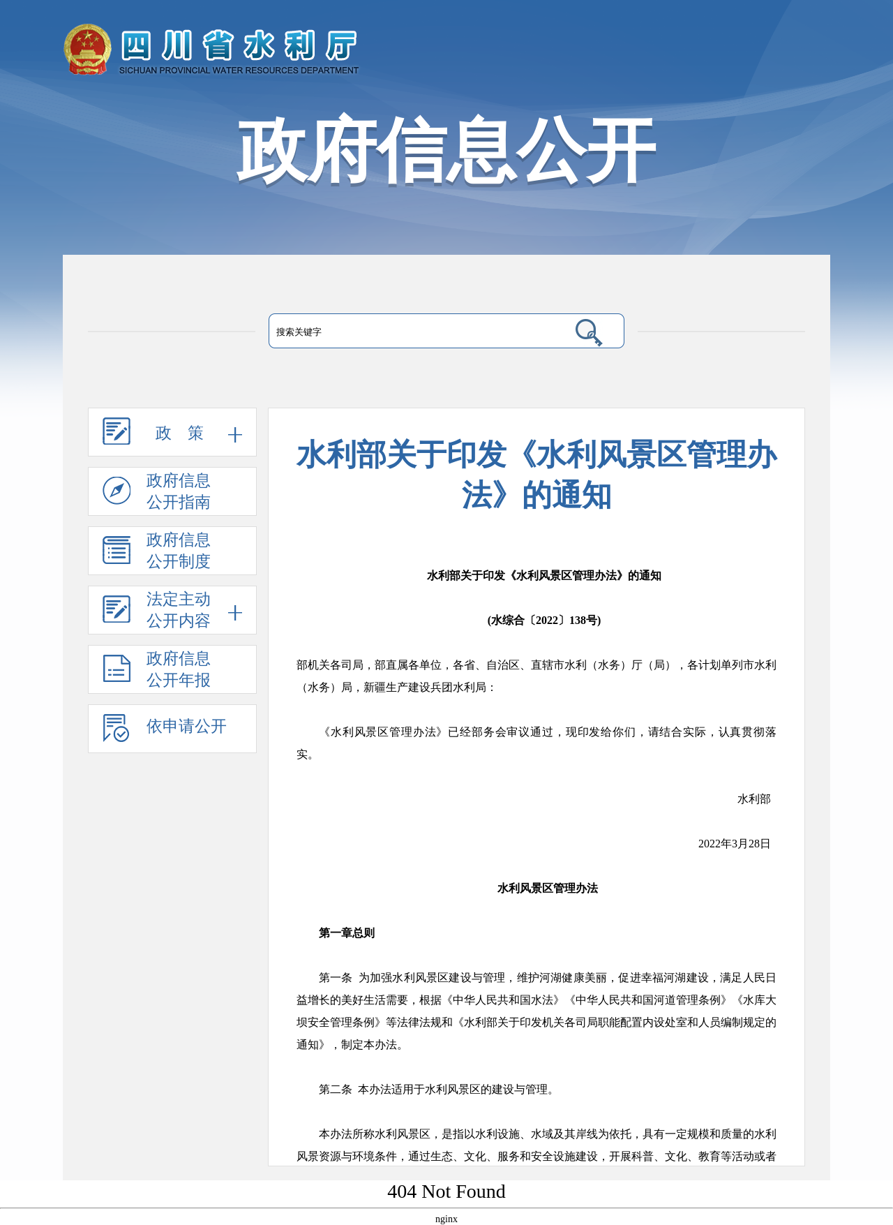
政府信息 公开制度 (157, 553)
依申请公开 (165, 734)
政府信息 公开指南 (157, 494)
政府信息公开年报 (157, 672)
